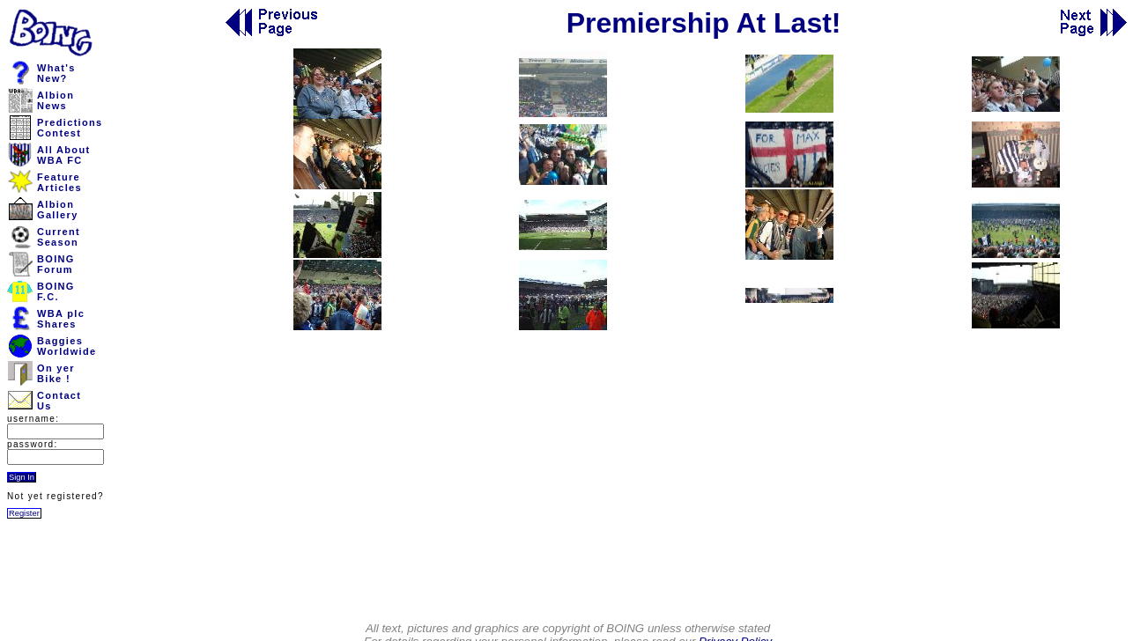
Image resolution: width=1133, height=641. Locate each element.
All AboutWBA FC (63, 155)
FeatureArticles (59, 182)
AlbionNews (55, 100)
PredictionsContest (70, 127)
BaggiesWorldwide (66, 346)
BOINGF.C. (56, 291)
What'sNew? (56, 73)
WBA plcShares (61, 318)
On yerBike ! (56, 373)
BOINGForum (56, 264)
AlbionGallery (57, 209)
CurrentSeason (58, 236)
